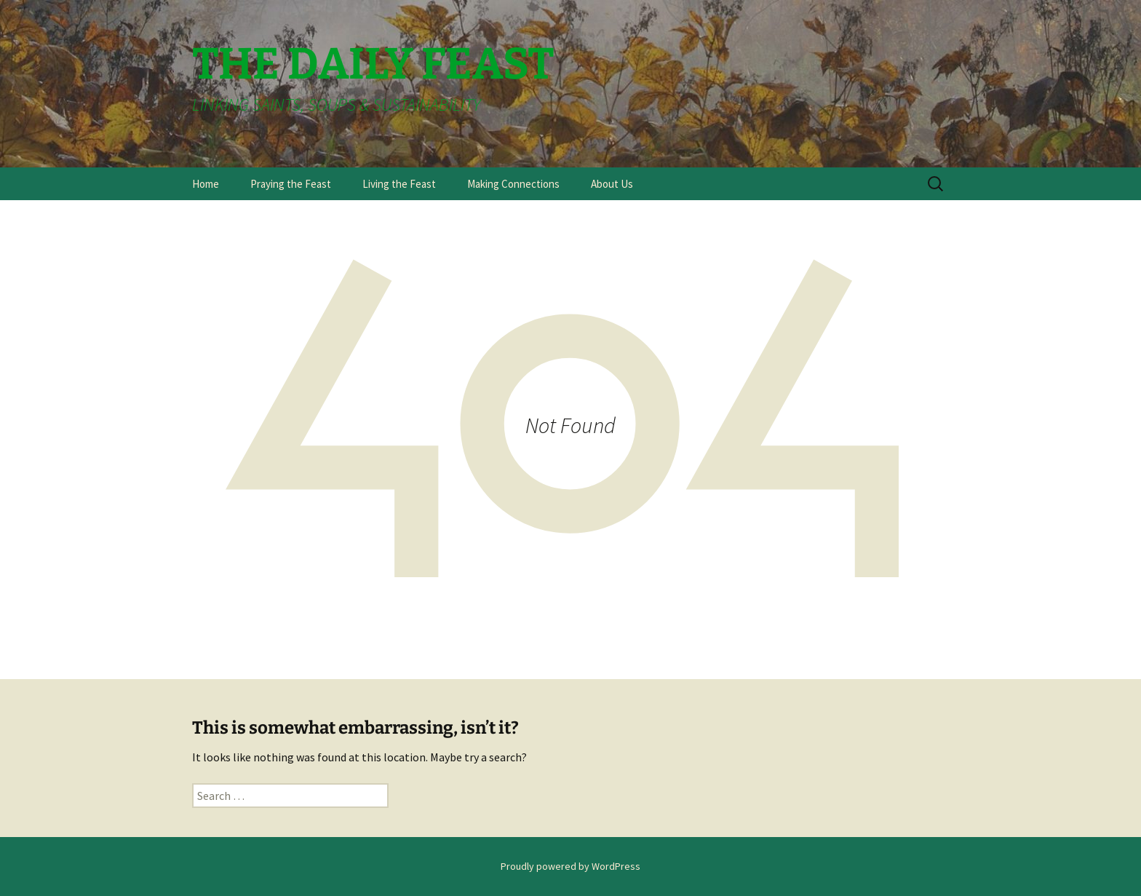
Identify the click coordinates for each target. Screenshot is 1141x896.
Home (205, 184)
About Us (612, 184)
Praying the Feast (290, 184)
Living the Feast (399, 184)
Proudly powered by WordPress (570, 866)
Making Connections (513, 184)
